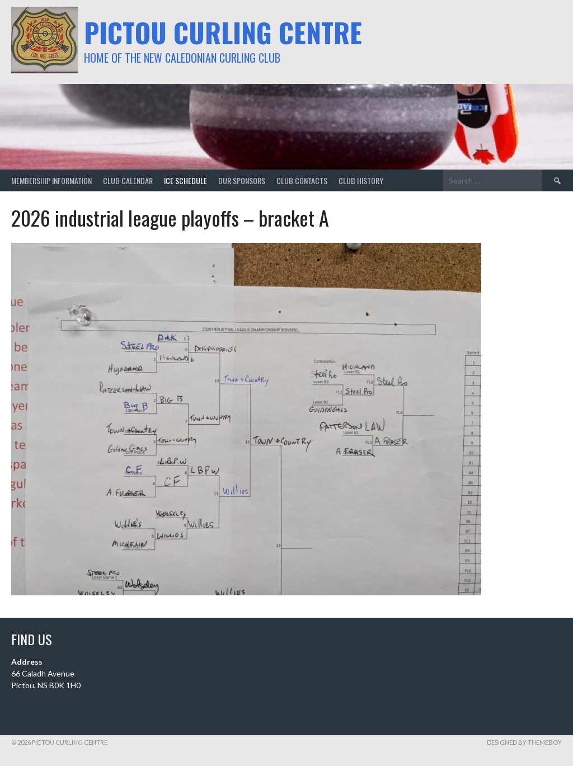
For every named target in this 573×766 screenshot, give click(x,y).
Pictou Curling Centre (223, 32)
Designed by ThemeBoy (524, 742)
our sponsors (241, 180)
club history (361, 180)
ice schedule (185, 180)
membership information (51, 180)
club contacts (301, 180)
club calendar (128, 180)
